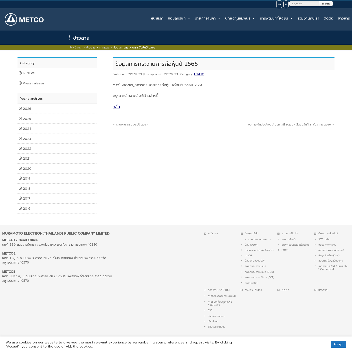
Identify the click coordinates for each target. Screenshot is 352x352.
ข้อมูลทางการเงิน (327, 245)
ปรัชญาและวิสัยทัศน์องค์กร (259, 250)
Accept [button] (338, 344)
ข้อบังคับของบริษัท (255, 261)
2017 (27, 198)
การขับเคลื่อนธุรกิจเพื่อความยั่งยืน (220, 303)
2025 (27, 118)
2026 (27, 108)
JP (286, 4)
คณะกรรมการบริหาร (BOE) (259, 277)
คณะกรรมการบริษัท (255, 266)
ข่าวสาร (344, 18)
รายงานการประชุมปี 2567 (130, 125)
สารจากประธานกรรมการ (258, 239)
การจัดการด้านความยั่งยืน (222, 296)
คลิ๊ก (116, 107)
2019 (27, 178)
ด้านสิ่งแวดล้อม (216, 316)
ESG (210, 310)
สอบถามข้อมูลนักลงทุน (330, 261)
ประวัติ (248, 255)
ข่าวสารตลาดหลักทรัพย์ (331, 250)
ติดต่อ (328, 18)
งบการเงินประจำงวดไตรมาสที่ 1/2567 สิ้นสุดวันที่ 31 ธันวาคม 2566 (291, 125)
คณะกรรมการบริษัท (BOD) (259, 272)
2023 (27, 138)
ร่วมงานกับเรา (308, 18)
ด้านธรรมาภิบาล (216, 327)
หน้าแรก (157, 18)
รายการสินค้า (205, 18)
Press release (33, 83)
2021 (27, 158)
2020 (28, 168)
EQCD (285, 250)
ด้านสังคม (213, 321)
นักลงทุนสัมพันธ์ (237, 18)
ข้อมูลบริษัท (177, 18)
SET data (324, 239)
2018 (27, 188)
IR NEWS (199, 74)
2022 (27, 148)
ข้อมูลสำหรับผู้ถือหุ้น (329, 255)
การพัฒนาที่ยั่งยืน (274, 18)
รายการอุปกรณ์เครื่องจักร (295, 245)
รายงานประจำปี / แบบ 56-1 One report (333, 267)
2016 (27, 208)
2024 (28, 128)
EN (279, 4)
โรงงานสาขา (251, 283)
